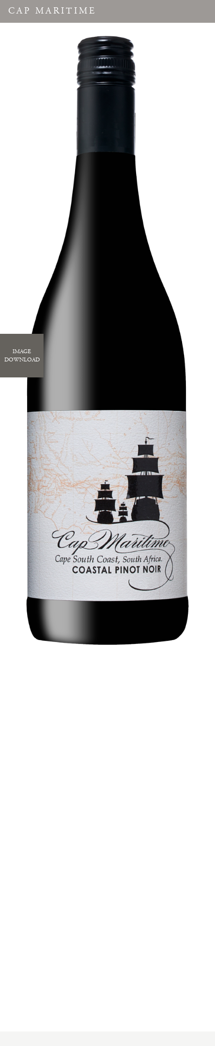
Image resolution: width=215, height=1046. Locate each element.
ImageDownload (22, 355)
